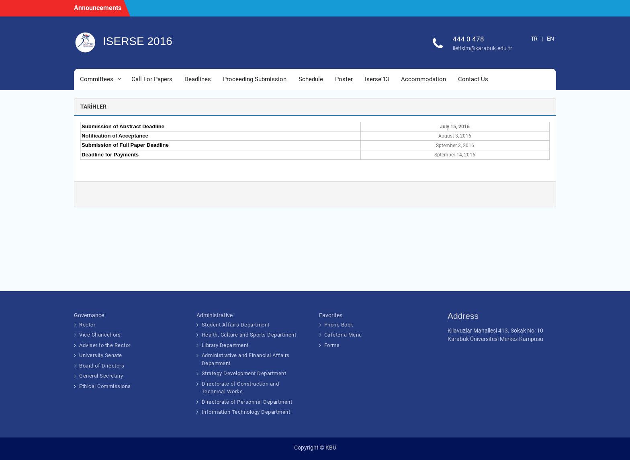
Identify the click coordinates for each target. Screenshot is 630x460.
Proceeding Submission (254, 79)
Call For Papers (151, 79)
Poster (344, 79)
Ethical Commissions (105, 386)
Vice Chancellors (100, 335)
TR (534, 38)
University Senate (100, 355)
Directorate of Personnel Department (247, 402)
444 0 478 (468, 39)
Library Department (225, 345)
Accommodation (423, 79)
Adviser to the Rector (105, 345)
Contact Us (473, 79)
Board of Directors (101, 366)
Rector (87, 325)
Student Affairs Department (236, 325)
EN (550, 38)
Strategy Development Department (244, 373)
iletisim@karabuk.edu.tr (482, 48)
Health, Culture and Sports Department (249, 335)
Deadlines (197, 79)
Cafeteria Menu (343, 335)
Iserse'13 (377, 79)
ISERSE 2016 (137, 41)
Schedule (311, 79)
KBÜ (330, 447)
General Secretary (101, 376)
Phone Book (339, 325)
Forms (332, 345)
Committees (96, 79)
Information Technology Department (246, 412)
